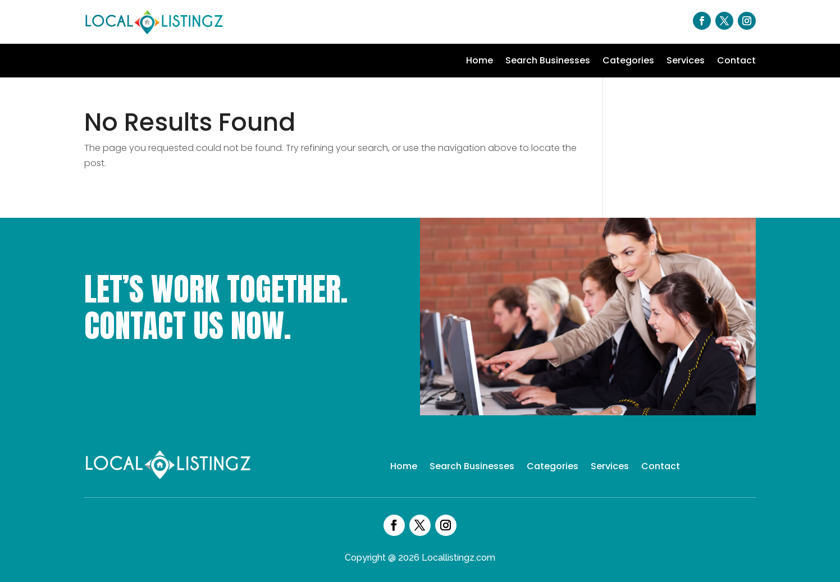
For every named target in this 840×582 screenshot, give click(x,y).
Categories (628, 62)
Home (479, 62)
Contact (736, 62)
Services (685, 62)
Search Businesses (547, 62)
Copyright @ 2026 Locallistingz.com (420, 557)
